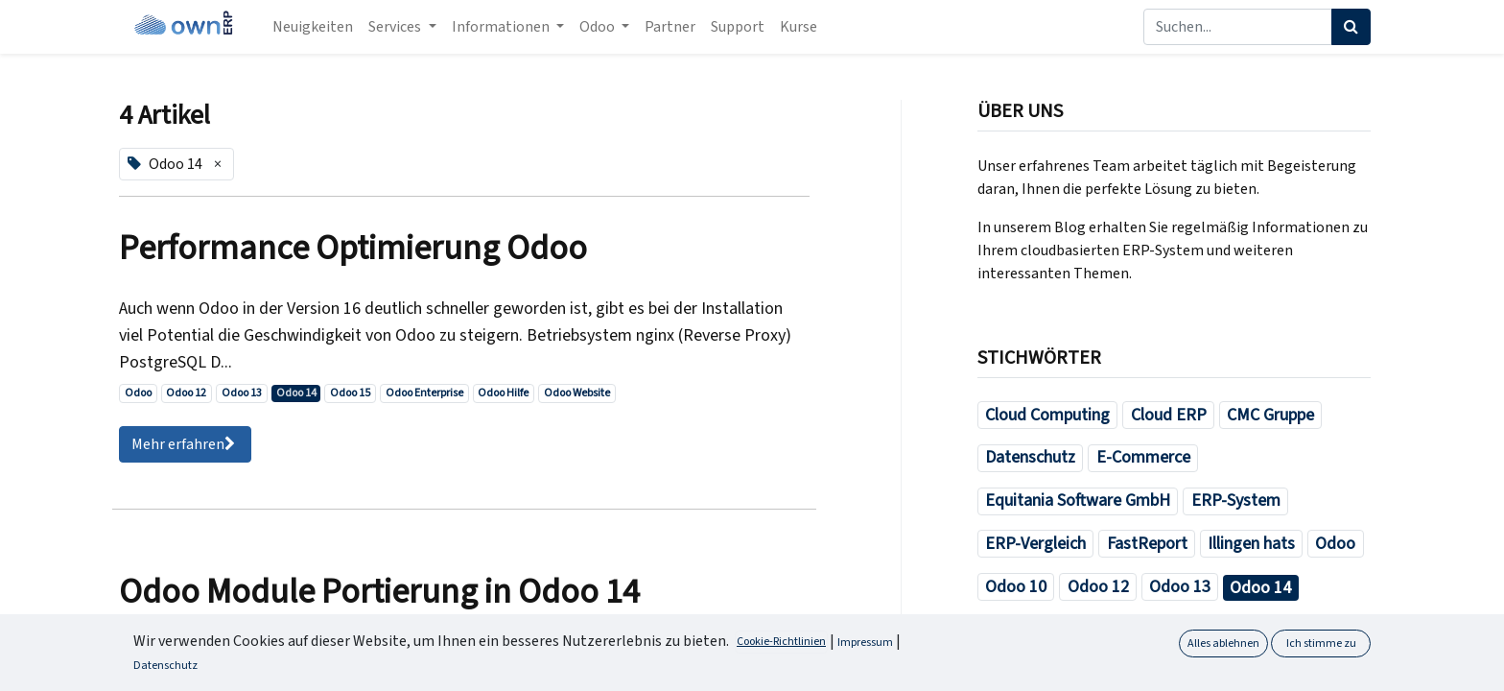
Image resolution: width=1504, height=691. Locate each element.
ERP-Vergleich (1035, 544)
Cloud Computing (1047, 415)
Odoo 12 (186, 393)
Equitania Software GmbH (1077, 500)
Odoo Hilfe (503, 393)
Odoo (138, 393)
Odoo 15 (350, 393)
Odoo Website (577, 393)
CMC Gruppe (1270, 415)
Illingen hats (1251, 544)
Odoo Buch (1107, 629)
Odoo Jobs (1123, 672)
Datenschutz (1030, 457)
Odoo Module (1232, 672)
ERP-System (1236, 500)
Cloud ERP (1169, 415)
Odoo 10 (1015, 587)
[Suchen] (1351, 27)
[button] (1457, 661)
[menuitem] (313, 27)
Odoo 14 (296, 393)
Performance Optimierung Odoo (353, 248)
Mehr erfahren (185, 444)
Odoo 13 (242, 393)
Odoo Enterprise (424, 393)
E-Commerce (1143, 457)
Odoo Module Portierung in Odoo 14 (379, 591)
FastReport (1147, 544)
